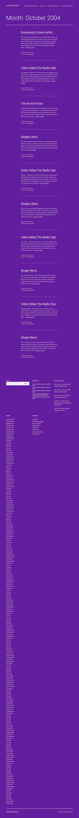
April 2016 (8, 496)
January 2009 (9, 678)
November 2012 (10, 582)
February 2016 (9, 500)
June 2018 (8, 444)
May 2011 (8, 619)
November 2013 (10, 557)
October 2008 (9, 684)
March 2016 (9, 498)
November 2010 (10, 632)
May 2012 (8, 594)
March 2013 (9, 573)
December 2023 (10, 423)
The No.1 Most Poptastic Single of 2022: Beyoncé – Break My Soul (40, 394)
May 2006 (8, 744)
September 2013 (10, 561)
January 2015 (9, 527)
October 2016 (9, 484)
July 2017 (8, 467)
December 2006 (10, 730)
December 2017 (10, 456)
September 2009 (10, 661)
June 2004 (8, 792)
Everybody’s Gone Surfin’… (38, 32)
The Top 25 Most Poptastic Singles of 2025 (41, 384)
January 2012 (9, 603)
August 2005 (9, 763)
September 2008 (10, 686)
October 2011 (9, 609)
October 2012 (9, 584)
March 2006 (9, 749)
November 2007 (10, 707)
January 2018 (9, 454)
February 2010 (9, 650)
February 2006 (9, 751)
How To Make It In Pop (53, 6)
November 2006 (10, 732)
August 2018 (9, 440)
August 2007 (9, 713)
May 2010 (8, 644)
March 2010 (9, 648)
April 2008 (8, 696)
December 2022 (10, 425)
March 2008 (9, 699)
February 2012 (9, 600)
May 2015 (8, 519)
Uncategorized (31, 54)
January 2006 (9, 753)
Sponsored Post (36, 425)
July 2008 (8, 690)
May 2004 (8, 794)
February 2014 (9, 550)
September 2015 (10, 511)
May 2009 (8, 669)
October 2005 (9, 759)
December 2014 (10, 529)
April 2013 (8, 571)
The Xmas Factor (32, 103)
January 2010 (9, 653)
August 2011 (9, 613)
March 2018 (9, 450)
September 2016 (10, 486)
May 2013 (8, 569)
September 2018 (10, 438)
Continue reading (30, 47)
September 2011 (10, 611)
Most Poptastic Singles (38, 421)
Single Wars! (29, 270)
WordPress (70, 811)
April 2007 (8, 721)
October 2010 (9, 634)
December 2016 (10, 479)
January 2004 (9, 803)
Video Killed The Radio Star (38, 68)
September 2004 (10, 786)
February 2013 (9, 575)
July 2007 (8, 715)
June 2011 (8, 617)
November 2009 (10, 657)
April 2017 (8, 473)
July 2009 (8, 665)
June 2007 (8, 717)
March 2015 (9, 523)
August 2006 (9, 738)
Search (8, 381)
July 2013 (8, 565)
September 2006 (10, 736)
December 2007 (10, 705)
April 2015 (8, 521)
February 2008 (9, 701)
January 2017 (9, 477)
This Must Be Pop (12, 5)
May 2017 (8, 471)
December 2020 (10, 429)
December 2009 (10, 655)
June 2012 (8, 592)
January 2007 (9, 728)
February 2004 (9, 801)
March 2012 (9, 598)
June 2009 (8, 667)
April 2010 (8, 646)
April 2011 (8, 621)
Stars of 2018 (35, 429)
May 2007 (8, 719)
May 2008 (8, 694)
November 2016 (10, 481)
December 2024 (10, 421)
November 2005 (10, 757)
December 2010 (10, 630)
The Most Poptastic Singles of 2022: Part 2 (41, 397)
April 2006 (8, 747)
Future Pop (42, 6)
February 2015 (9, 525)
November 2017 (10, 459)
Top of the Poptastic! (37, 431)
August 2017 (9, 465)
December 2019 (10, 431)
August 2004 (9, 788)
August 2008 (9, 688)
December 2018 (10, 434)
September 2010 (10, 636)
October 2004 (9, 784)
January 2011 (9, 628)
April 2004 (8, 797)
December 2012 (10, 580)
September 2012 (10, 586)
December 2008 (10, 680)
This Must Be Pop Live (67, 6)
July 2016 (8, 490)
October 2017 (9, 461)
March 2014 (9, 548)
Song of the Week (36, 423)
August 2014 (9, 538)
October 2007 (9, 709)
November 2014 (10, 532)
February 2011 (9, 625)
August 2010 (9, 638)
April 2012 (8, 596)
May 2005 (8, 769)
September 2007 (10, 711)
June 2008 (8, 692)
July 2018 (8, 442)
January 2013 (9, 577)
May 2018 (8, 446)
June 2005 (8, 767)
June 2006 (8, 742)
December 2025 (10, 419)
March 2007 (9, 724)
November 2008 (10, 682)
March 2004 (9, 799)
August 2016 (9, 488)
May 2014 (8, 544)
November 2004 (10, 782)
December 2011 (10, 605)
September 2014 (10, 536)
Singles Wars (29, 137)
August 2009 (9, 663)
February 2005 (9, 776)
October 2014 (9, 534)
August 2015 (9, 513)
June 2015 (8, 517)
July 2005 (8, 765)
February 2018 (9, 452)
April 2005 (8, 772)
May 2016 (8, 494)
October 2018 (9, 436)
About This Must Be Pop (31, 6)
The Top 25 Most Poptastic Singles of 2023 (41, 391)
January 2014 (9, 552)
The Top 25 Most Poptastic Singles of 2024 (41, 388)
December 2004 (10, 780)
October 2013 (9, 559)
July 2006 (8, 740)
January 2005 (9, 778)
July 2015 (8, 515)
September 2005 (10, 761)
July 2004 (8, 790)
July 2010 (8, 640)
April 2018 (8, 448)
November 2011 (10, 607)
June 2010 (8, 642)
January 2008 (9, 703)
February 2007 (9, 726)
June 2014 (8, 542)
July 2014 (8, 540)
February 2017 (9, 475)
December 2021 (10, 427)
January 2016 (9, 502)
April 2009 (8, 671)
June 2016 (8, 492)
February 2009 (9, 676)
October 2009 (9, 659)
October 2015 (9, 509)
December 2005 (10, 755)
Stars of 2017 (35, 427)
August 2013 (9, 563)
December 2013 (10, 555)
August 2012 (9, 588)
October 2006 (9, 734)
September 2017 (10, 463)
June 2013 (8, 567)
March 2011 (9, 623)
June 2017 (8, 469)
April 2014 (8, 546)
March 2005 (9, 774)
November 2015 (10, 507)
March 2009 (9, 673)
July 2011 (8, 615)
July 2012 (8, 590)
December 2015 (10, 504)
